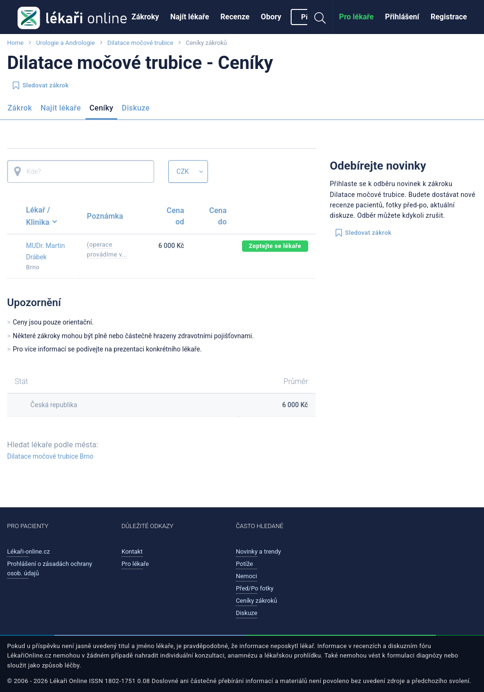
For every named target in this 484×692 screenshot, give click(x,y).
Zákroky (145, 16)
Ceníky (101, 107)
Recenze (235, 16)
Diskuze (136, 107)
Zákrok (20, 107)
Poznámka (105, 216)
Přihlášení (402, 16)
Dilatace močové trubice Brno (50, 456)
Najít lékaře (189, 16)
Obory (271, 16)
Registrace (449, 16)
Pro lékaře (356, 16)
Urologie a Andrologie (65, 42)
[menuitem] (145, 17)
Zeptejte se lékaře (275, 245)
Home (15, 42)
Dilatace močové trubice (140, 42)
